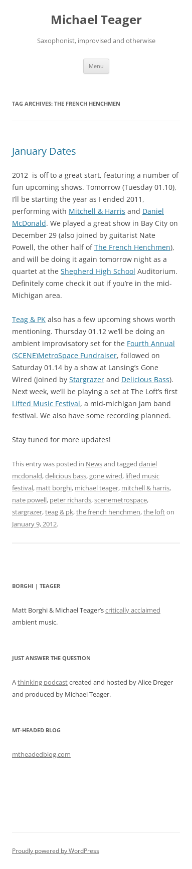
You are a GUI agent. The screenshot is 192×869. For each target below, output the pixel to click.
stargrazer (27, 511)
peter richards (70, 499)
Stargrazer (86, 379)
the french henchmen (108, 511)
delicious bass (65, 475)
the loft (154, 511)
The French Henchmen (132, 247)
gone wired (105, 475)
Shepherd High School (98, 271)
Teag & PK (29, 319)
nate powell (29, 499)
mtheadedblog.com (41, 754)
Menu (96, 66)
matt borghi (54, 487)
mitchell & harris (145, 487)
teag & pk (59, 511)
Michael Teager (96, 20)
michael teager (96, 487)
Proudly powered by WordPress (55, 850)
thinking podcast (43, 682)
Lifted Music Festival (46, 403)
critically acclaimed (132, 610)
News (94, 463)
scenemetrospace (120, 499)
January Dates (44, 151)
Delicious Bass (145, 379)
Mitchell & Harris (97, 211)
